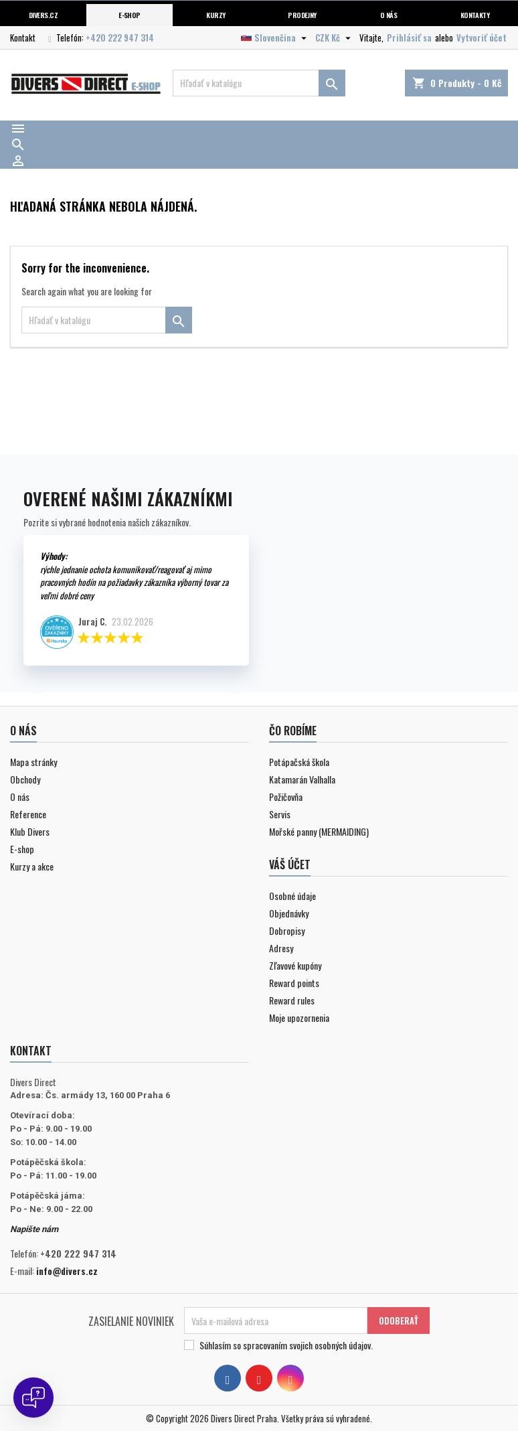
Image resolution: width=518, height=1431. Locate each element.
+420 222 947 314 (120, 37)
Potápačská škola (299, 762)
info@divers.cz (67, 1271)
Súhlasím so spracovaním (286, 1345)
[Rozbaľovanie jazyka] (275, 37)
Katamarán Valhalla (302, 779)
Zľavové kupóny (295, 965)
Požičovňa (286, 796)
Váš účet (290, 864)
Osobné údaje (292, 896)
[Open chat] (33, 1397)
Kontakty (475, 14)
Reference (28, 814)
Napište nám (34, 1229)
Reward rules (292, 1000)
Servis (279, 814)
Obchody (25, 779)
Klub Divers (30, 831)
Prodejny (302, 14)
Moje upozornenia (299, 1017)
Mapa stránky (33, 762)
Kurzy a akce (32, 866)
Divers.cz (43, 14)
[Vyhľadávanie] (259, 83)
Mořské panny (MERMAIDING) (319, 831)
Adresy (281, 948)
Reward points (294, 983)
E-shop (129, 14)
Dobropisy (287, 930)
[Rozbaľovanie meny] (334, 37)
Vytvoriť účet (481, 37)
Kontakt (22, 37)
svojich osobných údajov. (331, 1345)
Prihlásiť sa (409, 37)
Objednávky (289, 913)
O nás (388, 14)
